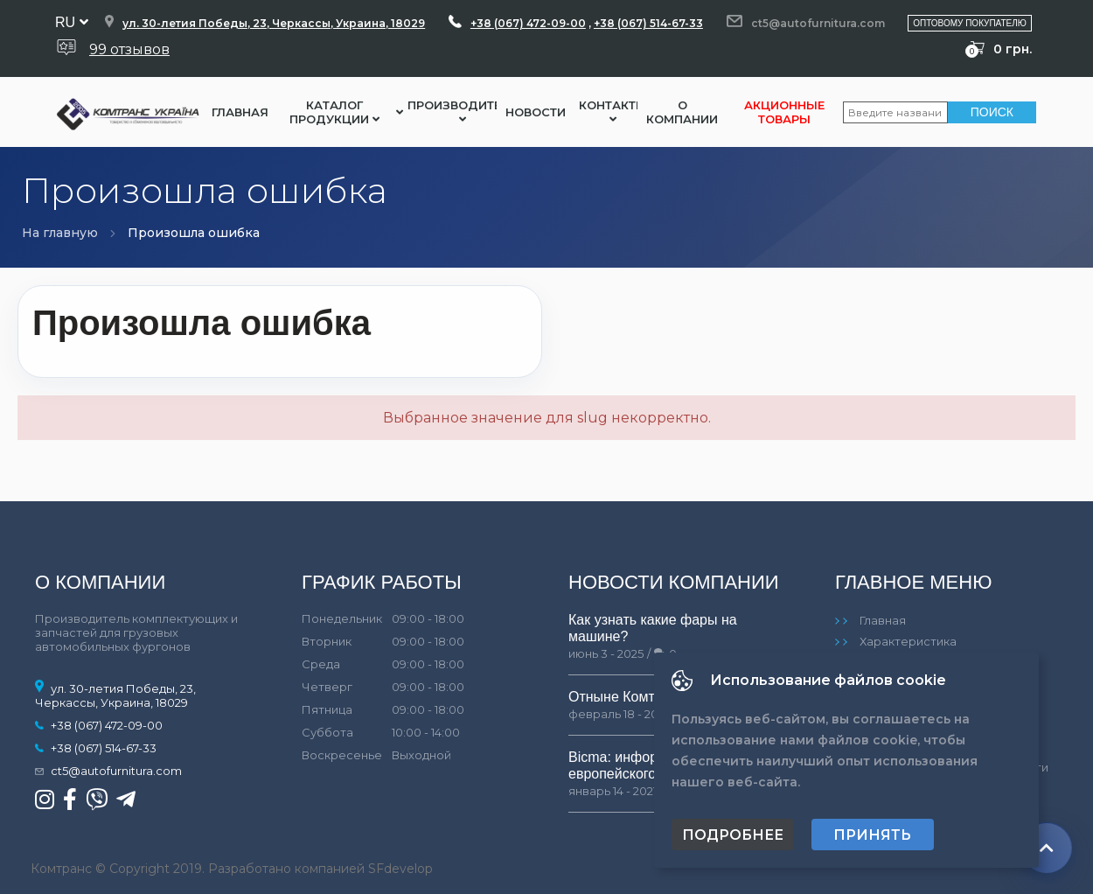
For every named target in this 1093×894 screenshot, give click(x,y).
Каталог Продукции (334, 112)
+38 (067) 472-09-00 (528, 23)
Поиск (992, 112)
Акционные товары (784, 112)
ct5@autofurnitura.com (818, 23)
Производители (463, 111)
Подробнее (732, 835)
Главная (240, 112)
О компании (682, 112)
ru (71, 22)
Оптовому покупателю (970, 23)
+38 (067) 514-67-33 (648, 23)
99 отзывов (129, 49)
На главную (60, 233)
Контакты (613, 111)
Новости (535, 112)
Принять (872, 835)
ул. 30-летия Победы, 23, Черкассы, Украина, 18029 (273, 23)
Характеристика (908, 641)
